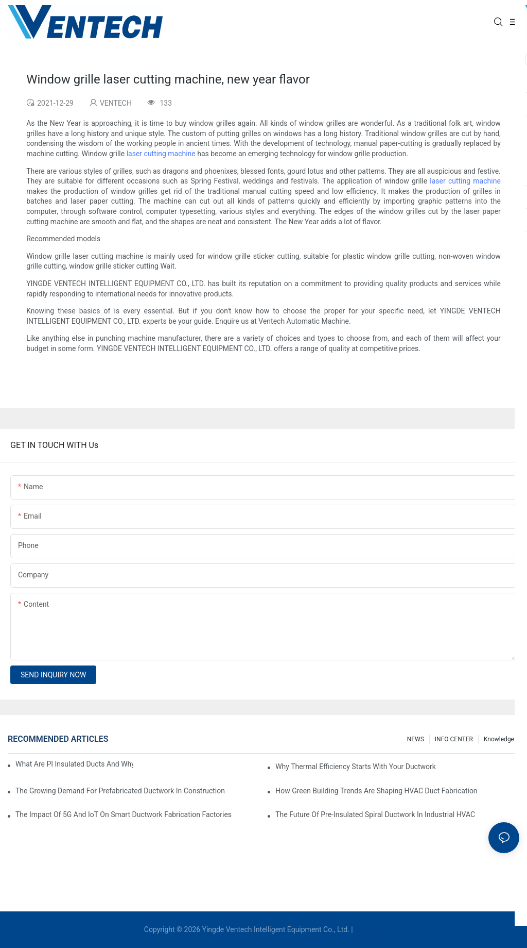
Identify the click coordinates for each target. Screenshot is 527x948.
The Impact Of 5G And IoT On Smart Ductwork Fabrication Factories (123, 814)
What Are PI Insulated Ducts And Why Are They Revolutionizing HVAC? (74, 764)
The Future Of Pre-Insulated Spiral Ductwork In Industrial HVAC (375, 814)
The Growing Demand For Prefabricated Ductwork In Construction (120, 791)
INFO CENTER (454, 739)
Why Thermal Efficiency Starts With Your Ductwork (355, 766)
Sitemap (369, 929)
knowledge (499, 739)
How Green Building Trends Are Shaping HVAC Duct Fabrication (376, 791)
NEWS (415, 739)
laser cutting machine (161, 153)
